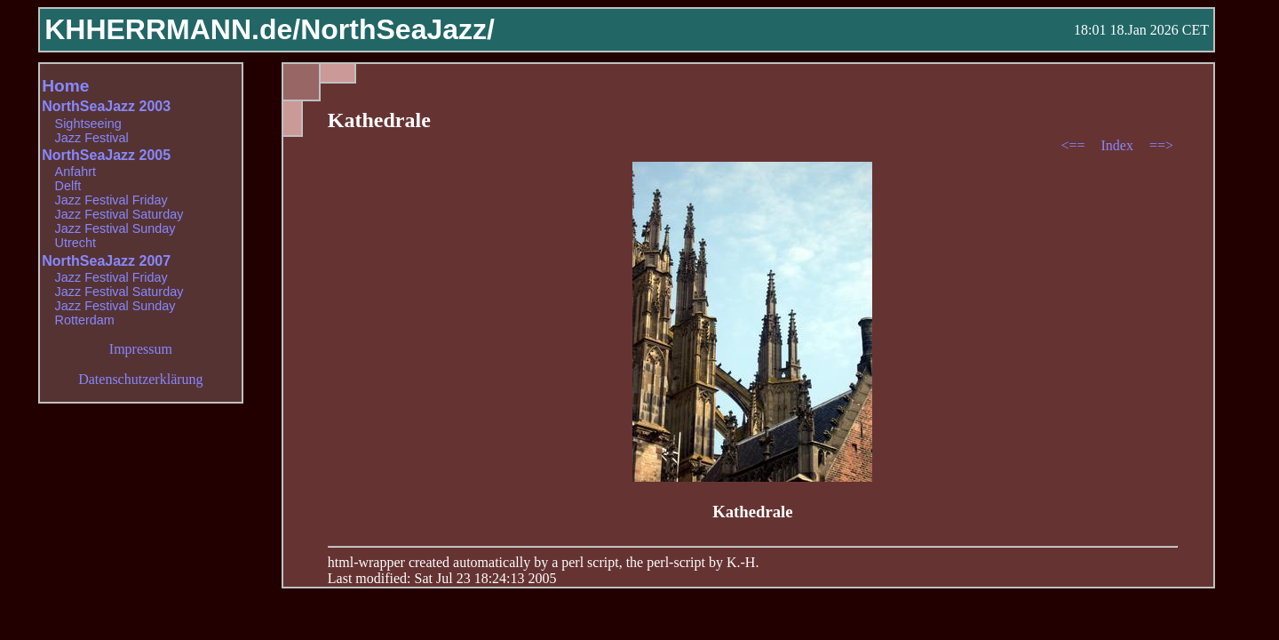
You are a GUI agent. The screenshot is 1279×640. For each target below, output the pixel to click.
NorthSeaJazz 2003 (106, 106)
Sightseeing (88, 123)
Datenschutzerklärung (140, 379)
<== (1074, 145)
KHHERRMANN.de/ (172, 29)
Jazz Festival (92, 138)
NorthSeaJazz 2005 (106, 155)
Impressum (140, 348)
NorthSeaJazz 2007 (106, 260)
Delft (68, 186)
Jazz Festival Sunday (115, 228)
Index (1118, 145)
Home (65, 85)
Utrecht (75, 243)
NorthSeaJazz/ (397, 29)
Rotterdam (85, 320)
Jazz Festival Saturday (119, 214)
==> (1161, 145)
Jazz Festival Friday (111, 200)
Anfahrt (75, 171)
